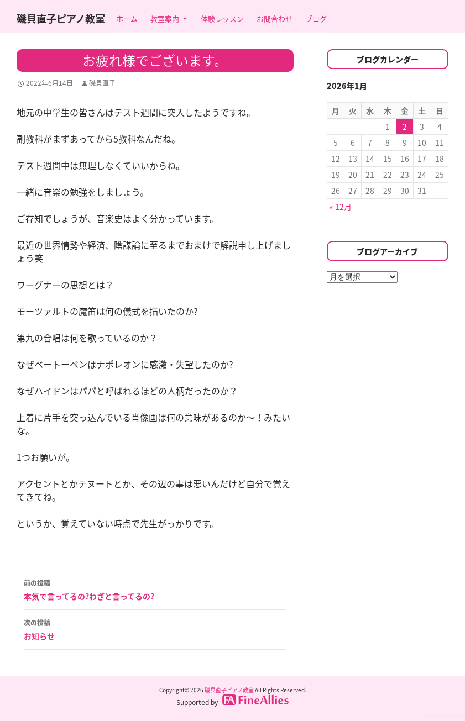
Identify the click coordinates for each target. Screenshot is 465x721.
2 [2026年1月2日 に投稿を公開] (405, 126)
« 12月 (341, 206)
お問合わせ (274, 18)
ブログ (316, 18)
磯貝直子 (102, 83)
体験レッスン (222, 18)
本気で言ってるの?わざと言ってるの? (155, 589)
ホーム (127, 18)
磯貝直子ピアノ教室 (61, 18)
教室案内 (164, 18)
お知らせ (155, 628)
